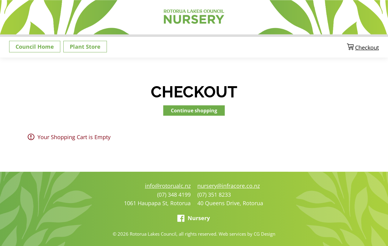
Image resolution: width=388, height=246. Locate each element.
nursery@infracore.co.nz (228, 185)
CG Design (264, 234)
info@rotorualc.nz (168, 185)
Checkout (367, 47)
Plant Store (85, 46)
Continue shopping (194, 110)
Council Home (35, 46)
